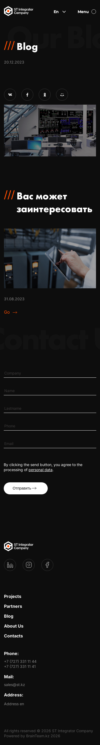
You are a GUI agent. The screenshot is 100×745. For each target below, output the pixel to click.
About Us (13, 626)
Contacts (13, 635)
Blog (8, 616)
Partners (13, 606)
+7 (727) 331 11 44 (20, 661)
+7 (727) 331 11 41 (20, 666)
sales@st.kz (14, 684)
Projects (12, 596)
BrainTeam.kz (38, 736)
